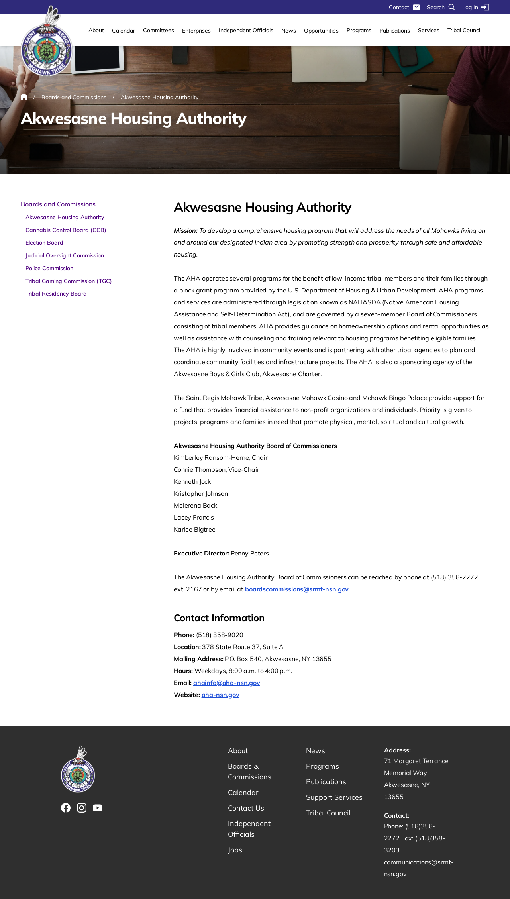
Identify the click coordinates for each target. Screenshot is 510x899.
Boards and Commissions (58, 204)
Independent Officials (246, 30)
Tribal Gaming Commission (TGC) (69, 281)
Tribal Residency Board (56, 293)
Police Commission (49, 268)
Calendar (123, 30)
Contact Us (246, 808)
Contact (404, 7)
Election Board (44, 242)
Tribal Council (464, 30)
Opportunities (321, 30)
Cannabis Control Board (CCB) (66, 230)
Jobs (235, 849)
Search (441, 7)
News (288, 30)
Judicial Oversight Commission (65, 255)
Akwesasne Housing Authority (65, 217)
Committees (158, 30)
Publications (394, 30)
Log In (475, 7)
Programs (359, 30)
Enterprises (196, 30)
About (96, 30)
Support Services (334, 797)
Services (428, 30)
